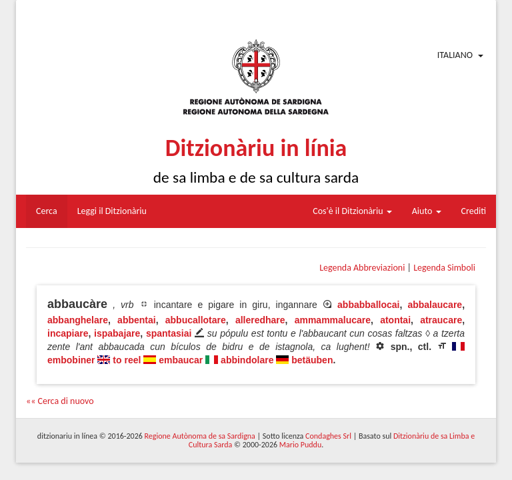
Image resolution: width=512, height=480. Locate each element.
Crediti (474, 211)
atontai (395, 320)
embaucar (181, 360)
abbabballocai (368, 304)
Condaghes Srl (328, 436)
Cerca (46, 211)
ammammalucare (333, 320)
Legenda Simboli (444, 267)
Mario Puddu (300, 444)
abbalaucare (434, 304)
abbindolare (247, 360)
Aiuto (426, 211)
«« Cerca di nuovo (60, 401)
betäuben (312, 360)
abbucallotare (195, 320)
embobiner (71, 360)
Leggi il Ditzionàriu (112, 211)
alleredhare (260, 320)
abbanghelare (77, 320)
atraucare (441, 320)
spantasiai (168, 333)
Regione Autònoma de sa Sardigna (200, 436)
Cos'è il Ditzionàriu (352, 211)
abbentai (136, 320)
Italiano (455, 55)
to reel (127, 360)
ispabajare (117, 333)
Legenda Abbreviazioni (362, 267)
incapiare (67, 333)
